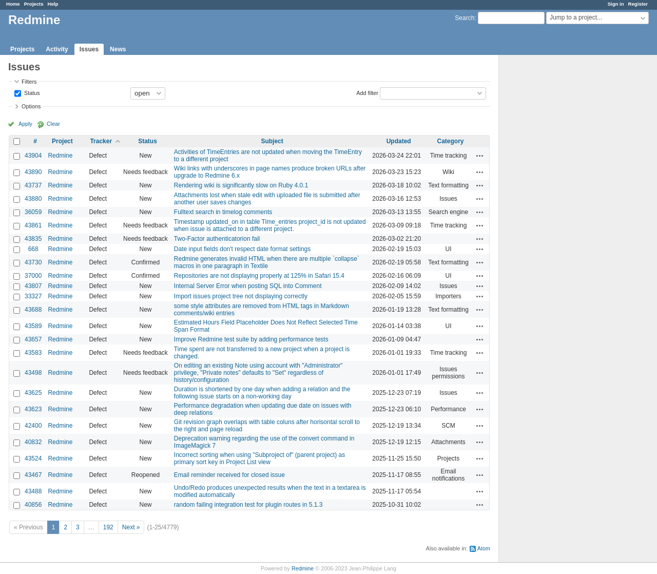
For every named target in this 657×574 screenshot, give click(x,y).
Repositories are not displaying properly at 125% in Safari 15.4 (259, 275)
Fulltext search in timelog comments (223, 212)
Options (31, 106)
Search (464, 18)
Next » (131, 527)
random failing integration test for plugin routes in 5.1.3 (248, 504)
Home (13, 4)
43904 (33, 155)
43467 (33, 475)
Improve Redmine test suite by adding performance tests (251, 339)
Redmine (60, 155)
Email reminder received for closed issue (229, 475)
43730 (33, 262)
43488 (33, 491)
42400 (33, 425)
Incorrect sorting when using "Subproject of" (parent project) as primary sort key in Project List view (259, 458)
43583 (33, 352)
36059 (33, 212)
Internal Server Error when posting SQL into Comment (248, 286)
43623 (33, 409)
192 (108, 527)
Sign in (616, 4)
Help (53, 4)
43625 (33, 392)
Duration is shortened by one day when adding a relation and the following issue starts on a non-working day (262, 393)
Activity (57, 49)
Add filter (367, 92)
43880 (33, 198)
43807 (33, 286)
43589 (33, 326)
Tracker (101, 141)
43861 (33, 225)
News (118, 49)
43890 (33, 172)
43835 (33, 238)
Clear (53, 124)
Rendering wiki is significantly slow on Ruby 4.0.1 (241, 185)
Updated (399, 141)
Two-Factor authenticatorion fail (217, 238)
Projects (34, 4)
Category (450, 141)
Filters (29, 82)
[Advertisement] (550, 216)
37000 (33, 275)
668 (33, 249)
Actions (480, 155)
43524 (33, 458)
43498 (33, 372)
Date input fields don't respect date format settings (242, 249)
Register (638, 4)
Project (62, 141)
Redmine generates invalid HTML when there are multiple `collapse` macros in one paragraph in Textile (266, 262)
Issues (89, 49)
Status (31, 92)
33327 (33, 296)
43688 (33, 309)
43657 (33, 339)
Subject (272, 141)
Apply (25, 124)
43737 (33, 185)
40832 (33, 442)
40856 (33, 504)
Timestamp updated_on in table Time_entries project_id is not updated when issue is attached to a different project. (270, 225)
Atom (483, 548)
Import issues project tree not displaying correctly (240, 296)
